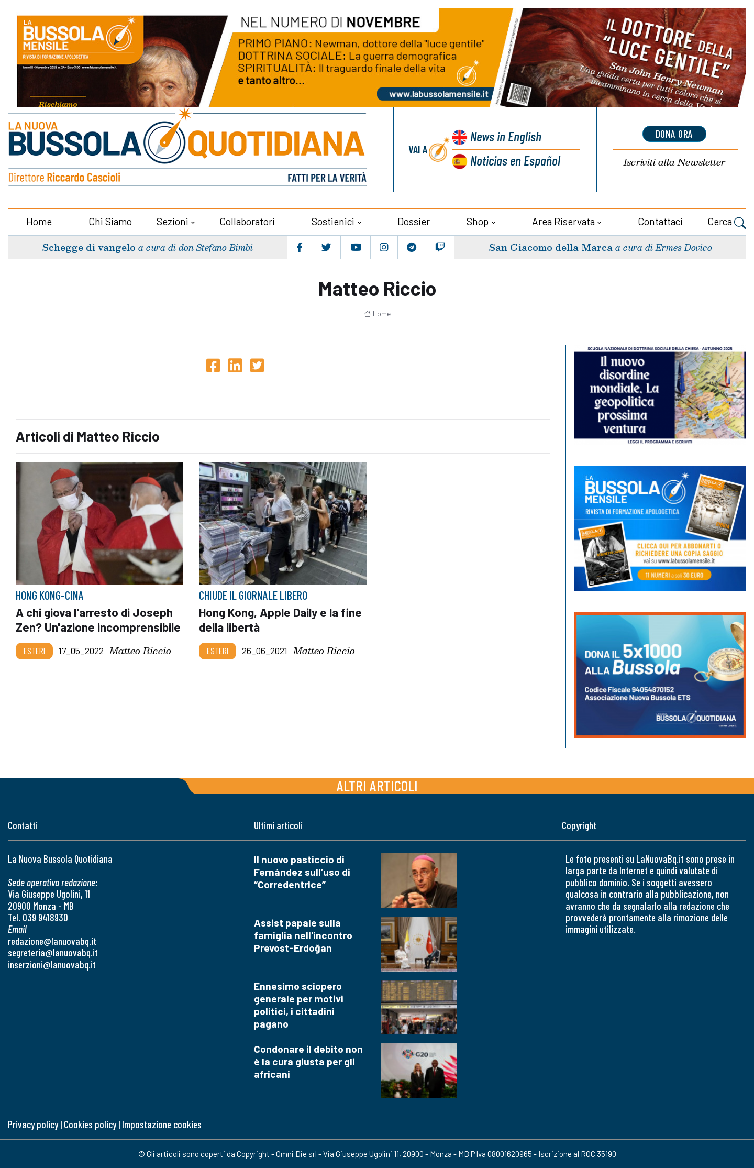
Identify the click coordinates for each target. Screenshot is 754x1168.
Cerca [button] (726, 222)
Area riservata (563, 221)
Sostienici (333, 221)
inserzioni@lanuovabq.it (52, 964)
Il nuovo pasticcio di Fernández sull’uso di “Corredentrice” (302, 871)
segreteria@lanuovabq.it (53, 952)
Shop (478, 221)
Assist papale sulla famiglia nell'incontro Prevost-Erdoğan (303, 935)
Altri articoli (377, 785)
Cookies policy (90, 1124)
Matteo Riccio (140, 651)
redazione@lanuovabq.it (52, 941)
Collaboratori (247, 221)
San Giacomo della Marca (551, 247)
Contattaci (660, 221)
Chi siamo (110, 221)
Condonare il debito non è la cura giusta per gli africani (308, 1061)
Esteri (34, 651)
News (505, 136)
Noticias (515, 160)
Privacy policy (33, 1124)
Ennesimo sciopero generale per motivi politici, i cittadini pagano (298, 1005)
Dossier (413, 221)
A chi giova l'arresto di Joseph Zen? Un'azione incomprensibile (98, 619)
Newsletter (674, 162)
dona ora (674, 133)
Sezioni (172, 221)
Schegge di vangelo (89, 247)
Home (39, 221)
